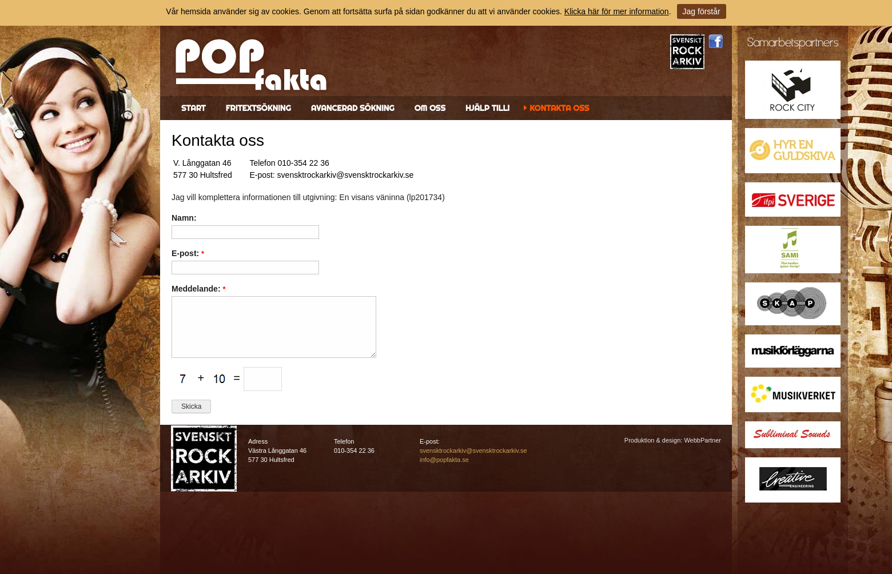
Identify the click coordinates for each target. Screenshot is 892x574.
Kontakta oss (559, 108)
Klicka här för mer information (616, 11)
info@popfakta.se (444, 459)
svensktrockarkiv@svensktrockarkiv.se (473, 450)
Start (193, 108)
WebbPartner (702, 440)
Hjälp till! (487, 108)
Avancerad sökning (353, 108)
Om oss (430, 108)
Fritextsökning (258, 108)
